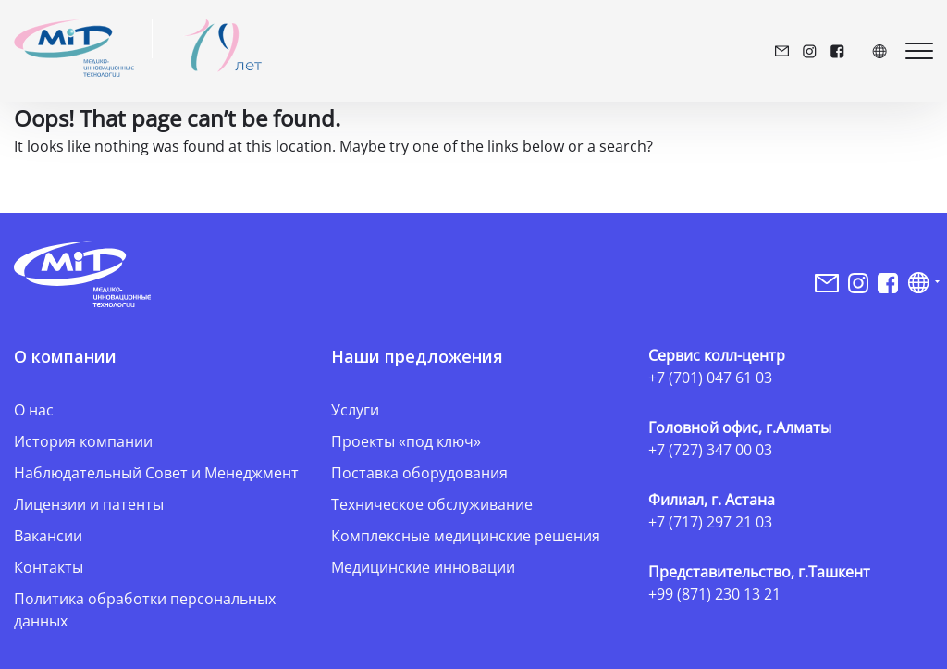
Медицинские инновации (423, 567)
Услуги (355, 410)
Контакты (48, 567)
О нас (34, 410)
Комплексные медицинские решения (465, 536)
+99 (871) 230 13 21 (714, 594)
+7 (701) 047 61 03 (710, 377)
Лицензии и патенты (89, 504)
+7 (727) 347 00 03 (710, 450)
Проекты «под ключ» (406, 441)
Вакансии (48, 536)
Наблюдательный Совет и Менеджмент (156, 473)
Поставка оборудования (419, 473)
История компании (83, 441)
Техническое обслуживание (432, 504)
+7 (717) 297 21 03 (710, 522)
